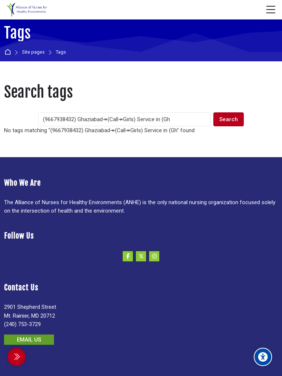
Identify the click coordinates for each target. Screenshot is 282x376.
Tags (61, 52)
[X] (141, 256)
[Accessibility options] (263, 357)
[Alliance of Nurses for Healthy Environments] (26, 10)
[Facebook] (127, 256)
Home (9, 52)
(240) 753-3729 (22, 324)
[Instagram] (154, 256)
